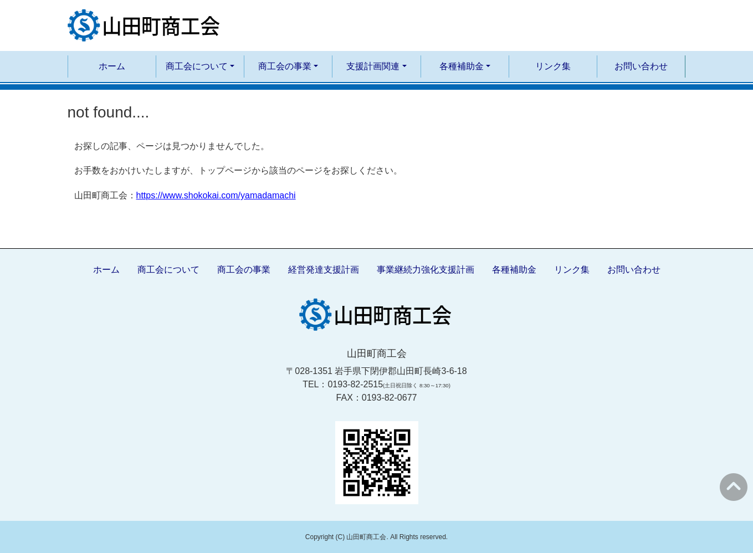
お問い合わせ (641, 66)
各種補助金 (514, 269)
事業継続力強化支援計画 (425, 269)
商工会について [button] (197, 66)
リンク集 (553, 66)
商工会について (168, 269)
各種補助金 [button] (461, 66)
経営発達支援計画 (323, 269)
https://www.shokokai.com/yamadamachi (216, 195)
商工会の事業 (243, 269)
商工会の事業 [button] (284, 66)
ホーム (112, 66)
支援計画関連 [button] (372, 66)
